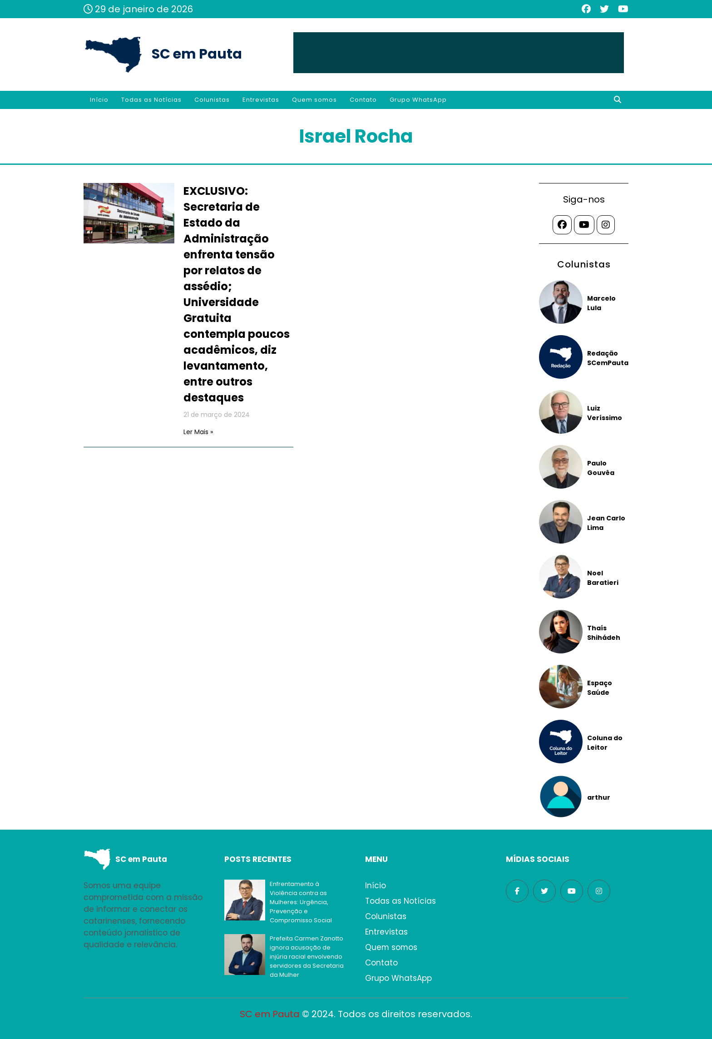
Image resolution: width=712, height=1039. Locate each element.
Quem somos (314, 99)
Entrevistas (260, 99)
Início (99, 99)
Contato (363, 99)
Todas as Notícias (151, 99)
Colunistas (212, 99)
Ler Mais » (198, 431)
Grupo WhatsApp (418, 99)
